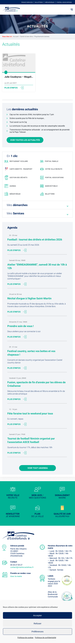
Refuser (37, 623)
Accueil (16, 36)
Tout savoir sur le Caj (18, 122)
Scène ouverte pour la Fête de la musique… (27, 118)
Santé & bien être (26, 36)
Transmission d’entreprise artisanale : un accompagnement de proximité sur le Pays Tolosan (40, 131)
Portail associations (64, 2)
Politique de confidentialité (45, 638)
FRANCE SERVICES (27, 2)
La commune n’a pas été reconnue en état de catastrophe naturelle (37, 126)
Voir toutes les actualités (25, 140)
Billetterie (39, 2)
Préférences (38, 631)
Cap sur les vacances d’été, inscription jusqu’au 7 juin (32, 114)
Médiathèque (49, 2)
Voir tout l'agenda (38, 468)
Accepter (37, 615)
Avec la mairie (16, 576)
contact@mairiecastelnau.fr (22, 567)
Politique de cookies (25, 638)
